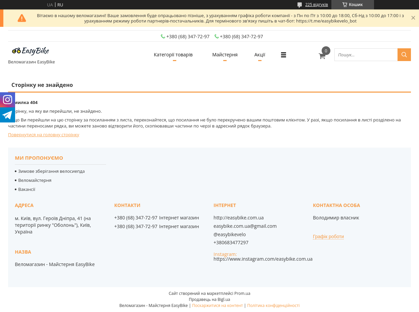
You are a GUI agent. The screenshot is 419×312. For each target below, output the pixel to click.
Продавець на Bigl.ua (209, 299)
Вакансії (26, 189)
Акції (259, 54)
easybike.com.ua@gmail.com (245, 226)
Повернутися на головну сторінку (43, 135)
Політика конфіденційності (273, 305)
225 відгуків (316, 4)
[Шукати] (404, 54)
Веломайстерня (34, 180)
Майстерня (225, 54)
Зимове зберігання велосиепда (51, 171)
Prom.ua (242, 293)
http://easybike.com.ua (239, 217)
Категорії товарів (173, 54)
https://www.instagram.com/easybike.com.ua (263, 259)
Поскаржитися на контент (217, 305)
